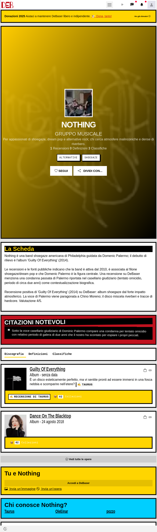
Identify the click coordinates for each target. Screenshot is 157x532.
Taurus (87, 384)
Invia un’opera (49, 489)
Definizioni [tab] (38, 354)
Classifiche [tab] (62, 354)
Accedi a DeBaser (78, 483)
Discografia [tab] (14, 354)
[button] (122, 5)
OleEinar (61, 511)
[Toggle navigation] (109, 5)
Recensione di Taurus (31, 397)
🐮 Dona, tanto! (101, 16)
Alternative (68, 157)
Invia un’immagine (19, 489)
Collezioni (70, 396)
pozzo (110, 511)
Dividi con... (90, 170)
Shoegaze (91, 157)
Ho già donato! (142, 16)
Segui (61, 170)
